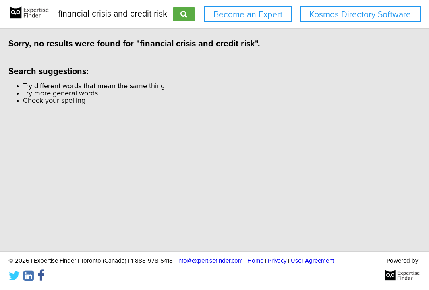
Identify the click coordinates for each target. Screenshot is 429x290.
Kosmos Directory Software (360, 14)
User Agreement (312, 260)
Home (255, 260)
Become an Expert (247, 14)
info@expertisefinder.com (210, 260)
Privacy (277, 260)
